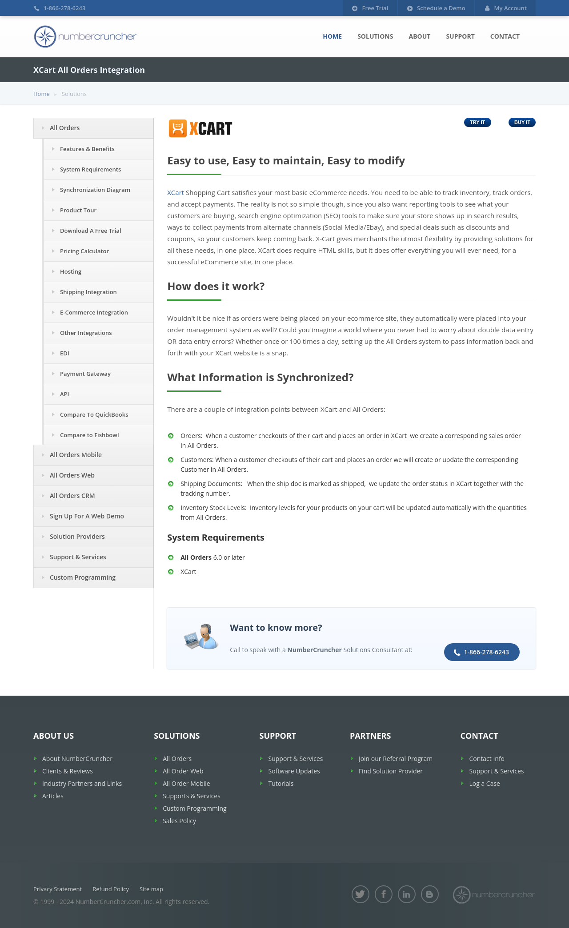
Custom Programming (83, 577)
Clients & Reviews (67, 771)
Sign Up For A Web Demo (87, 516)
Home (332, 36)
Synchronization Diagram (95, 190)
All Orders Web (72, 475)
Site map (151, 889)
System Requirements (90, 169)
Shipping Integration (88, 292)
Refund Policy (110, 889)
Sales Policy (179, 820)
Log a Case (484, 783)
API (64, 394)
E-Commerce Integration (94, 312)
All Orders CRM (72, 495)
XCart (175, 192)
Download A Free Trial (90, 231)
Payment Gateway (85, 374)
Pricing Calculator (84, 251)
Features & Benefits (87, 149)
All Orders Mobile (76, 454)
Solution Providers (77, 536)
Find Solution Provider (391, 771)
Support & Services (78, 557)
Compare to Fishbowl (89, 435)
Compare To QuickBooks (94, 414)
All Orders (65, 127)
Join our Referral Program (396, 758)
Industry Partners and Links (82, 783)
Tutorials (280, 783)
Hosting (70, 271)
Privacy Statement (57, 889)
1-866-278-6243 (486, 652)
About (419, 36)
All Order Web (183, 771)
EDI (64, 353)
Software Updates (294, 771)
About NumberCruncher (77, 758)
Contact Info (487, 758)
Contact (505, 36)
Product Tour (78, 210)
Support (460, 36)
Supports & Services (191, 796)
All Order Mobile (186, 783)
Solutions (375, 36)
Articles (53, 796)
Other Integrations (86, 333)
